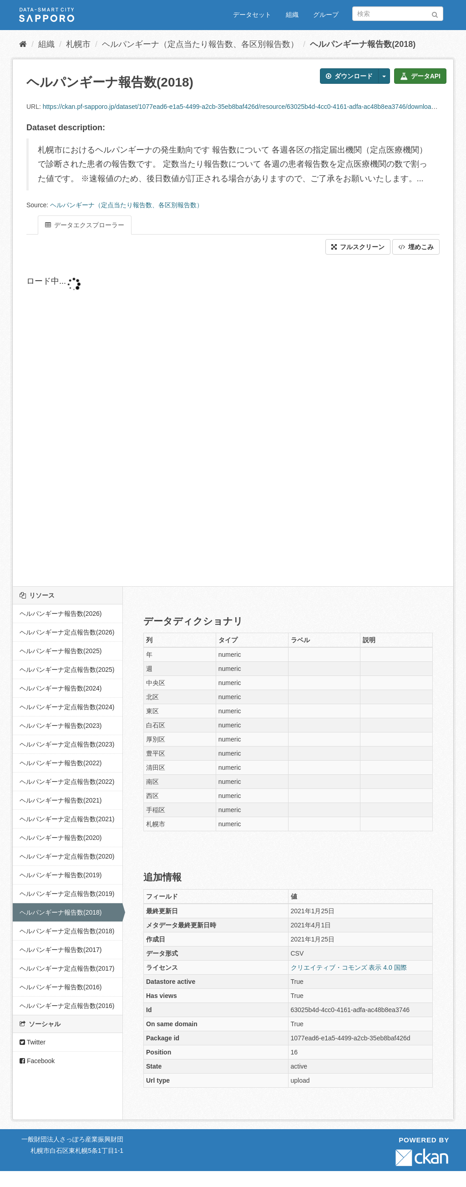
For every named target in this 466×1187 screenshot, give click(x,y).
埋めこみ (416, 247)
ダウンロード (349, 76)
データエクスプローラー (84, 225)
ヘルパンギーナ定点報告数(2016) (67, 1005)
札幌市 (78, 44)
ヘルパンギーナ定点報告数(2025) (67, 669)
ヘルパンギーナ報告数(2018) (362, 44)
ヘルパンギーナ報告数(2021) (60, 800)
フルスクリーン (358, 247)
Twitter (33, 1042)
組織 (292, 14)
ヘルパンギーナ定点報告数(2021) (67, 819)
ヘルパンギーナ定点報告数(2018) (67, 931)
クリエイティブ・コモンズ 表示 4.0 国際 (349, 967)
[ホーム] (23, 44)
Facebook (37, 1060)
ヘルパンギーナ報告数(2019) (60, 875)
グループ (326, 14)
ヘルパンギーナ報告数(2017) (60, 949)
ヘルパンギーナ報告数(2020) (60, 837)
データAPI (420, 76)
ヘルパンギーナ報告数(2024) (60, 688)
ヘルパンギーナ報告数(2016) (60, 987)
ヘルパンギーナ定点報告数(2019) (67, 893)
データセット (252, 14)
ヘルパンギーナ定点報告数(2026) (67, 632)
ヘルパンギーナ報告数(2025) (60, 651)
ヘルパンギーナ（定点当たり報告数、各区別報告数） (200, 44)
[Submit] (435, 13)
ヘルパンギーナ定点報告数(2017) (67, 968)
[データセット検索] (397, 13)
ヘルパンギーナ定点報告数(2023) (67, 744)
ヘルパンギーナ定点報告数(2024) (67, 707)
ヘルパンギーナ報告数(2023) (60, 725)
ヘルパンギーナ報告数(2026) (60, 613)
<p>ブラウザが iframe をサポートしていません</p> (233, 420)
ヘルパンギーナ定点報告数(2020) (67, 856)
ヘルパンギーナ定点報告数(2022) (67, 781)
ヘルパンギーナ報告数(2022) (60, 763)
